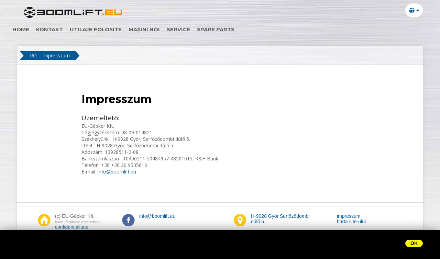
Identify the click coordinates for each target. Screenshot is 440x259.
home (32, 29)
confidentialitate (71, 227)
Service (190, 29)
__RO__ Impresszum (48, 55)
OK (414, 243)
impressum (348, 216)
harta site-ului (351, 221)
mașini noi (156, 29)
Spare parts (227, 29)
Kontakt (61, 29)
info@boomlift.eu (116, 171)
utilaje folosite (107, 29)
